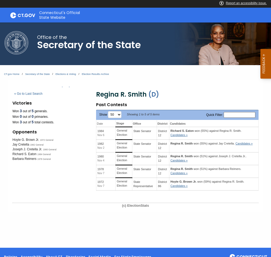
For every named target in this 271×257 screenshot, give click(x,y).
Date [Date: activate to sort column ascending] (100, 123)
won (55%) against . (205, 133)
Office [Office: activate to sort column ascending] (137, 123)
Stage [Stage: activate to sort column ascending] (120, 123)
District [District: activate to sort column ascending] (162, 123)
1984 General (44, 154)
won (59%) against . (207, 184)
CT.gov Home (11, 74)
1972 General (46, 140)
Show (110, 114)
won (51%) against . (208, 158)
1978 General (44, 159)
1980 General (49, 149)
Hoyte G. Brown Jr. (25, 140)
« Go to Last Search (28, 94)
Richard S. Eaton (24, 154)
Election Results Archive (95, 74)
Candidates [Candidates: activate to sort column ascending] (178, 123)
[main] (135, 135)
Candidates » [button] (179, 135)
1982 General (37, 144)
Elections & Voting (66, 74)
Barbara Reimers (24, 159)
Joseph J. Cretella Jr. (27, 149)
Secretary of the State (37, 74)
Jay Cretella (20, 144)
